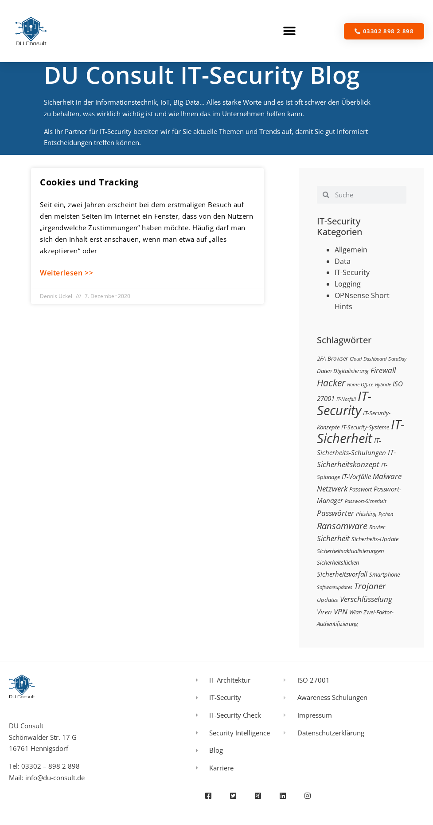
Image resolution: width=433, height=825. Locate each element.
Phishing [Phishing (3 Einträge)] (366, 514)
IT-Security (352, 272)
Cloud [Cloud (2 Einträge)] (356, 359)
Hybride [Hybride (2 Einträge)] (383, 384)
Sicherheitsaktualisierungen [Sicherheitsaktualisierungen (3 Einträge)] (350, 551)
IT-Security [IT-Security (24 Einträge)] (344, 403)
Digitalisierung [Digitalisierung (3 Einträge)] (351, 371)
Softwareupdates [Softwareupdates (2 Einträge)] (334, 587)
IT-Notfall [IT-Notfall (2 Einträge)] (346, 399)
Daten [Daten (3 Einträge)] (324, 371)
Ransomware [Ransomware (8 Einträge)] (342, 525)
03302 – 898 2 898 (50, 766)
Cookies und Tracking (89, 182)
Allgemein (351, 250)
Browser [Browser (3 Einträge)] (338, 358)
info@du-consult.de (55, 777)
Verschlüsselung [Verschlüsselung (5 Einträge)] (366, 599)
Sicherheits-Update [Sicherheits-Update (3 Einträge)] (374, 539)
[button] (290, 31)
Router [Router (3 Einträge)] (377, 527)
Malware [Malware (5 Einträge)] (387, 476)
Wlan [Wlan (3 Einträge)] (355, 612)
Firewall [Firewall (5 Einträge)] (383, 370)
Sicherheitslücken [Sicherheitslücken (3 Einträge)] (338, 562)
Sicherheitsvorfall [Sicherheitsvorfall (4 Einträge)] (342, 574)
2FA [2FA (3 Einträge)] (321, 358)
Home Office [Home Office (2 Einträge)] (360, 384)
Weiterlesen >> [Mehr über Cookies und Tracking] (66, 273)
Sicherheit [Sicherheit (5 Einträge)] (333, 538)
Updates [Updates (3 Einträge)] (327, 600)
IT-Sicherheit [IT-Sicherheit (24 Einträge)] (361, 432)
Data (343, 261)
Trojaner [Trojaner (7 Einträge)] (370, 586)
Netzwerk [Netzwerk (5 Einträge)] (332, 488)
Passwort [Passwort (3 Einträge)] (360, 489)
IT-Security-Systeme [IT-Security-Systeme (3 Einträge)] (365, 427)
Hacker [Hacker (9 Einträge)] (331, 382)
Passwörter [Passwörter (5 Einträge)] (335, 513)
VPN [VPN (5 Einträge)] (340, 611)
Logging (348, 284)
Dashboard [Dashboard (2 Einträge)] (374, 359)
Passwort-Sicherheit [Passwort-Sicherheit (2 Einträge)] (365, 501)
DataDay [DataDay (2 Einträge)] (397, 359)
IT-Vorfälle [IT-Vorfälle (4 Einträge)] (356, 476)
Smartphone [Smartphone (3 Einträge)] (384, 574)
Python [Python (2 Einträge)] (385, 514)
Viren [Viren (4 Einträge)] (324, 611)
